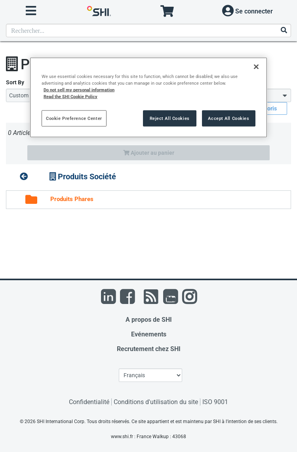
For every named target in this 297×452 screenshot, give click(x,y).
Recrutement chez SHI (149, 349)
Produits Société (83, 176)
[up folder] (24, 176)
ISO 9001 (215, 402)
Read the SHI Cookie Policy (70, 96)
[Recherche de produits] (148, 30)
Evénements (148, 334)
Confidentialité (89, 402)
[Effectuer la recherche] (283, 31)
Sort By (15, 82)
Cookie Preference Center (74, 118)
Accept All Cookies (228, 118)
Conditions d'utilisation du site (156, 402)
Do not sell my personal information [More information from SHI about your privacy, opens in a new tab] (79, 90)
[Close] (256, 67)
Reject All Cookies (170, 118)
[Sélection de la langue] (150, 375)
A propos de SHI (149, 319)
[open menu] (31, 10)
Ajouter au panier (148, 153)
